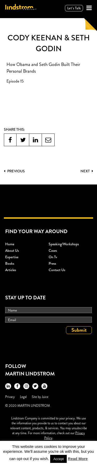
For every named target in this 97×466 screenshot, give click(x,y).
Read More (78, 458)
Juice (45, 396)
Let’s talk (74, 8)
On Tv (53, 257)
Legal (23, 396)
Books (9, 263)
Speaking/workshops (64, 244)
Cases (53, 250)
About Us (12, 250)
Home (9, 244)
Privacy (10, 396)
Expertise (11, 257)
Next (86, 171)
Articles (10, 269)
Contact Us (57, 269)
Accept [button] (58, 459)
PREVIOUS (14, 171)
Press (52, 263)
